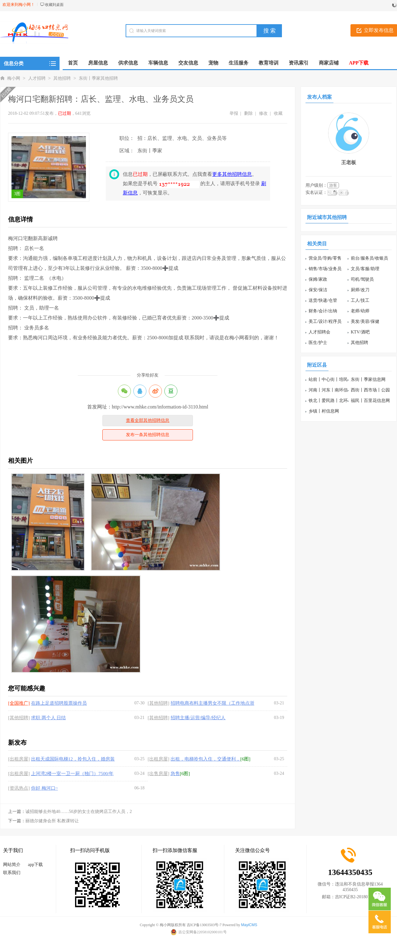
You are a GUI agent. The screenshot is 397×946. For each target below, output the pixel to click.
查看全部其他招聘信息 (147, 420)
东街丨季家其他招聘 (98, 78)
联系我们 (11, 872)
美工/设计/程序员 (325, 321)
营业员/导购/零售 (325, 258)
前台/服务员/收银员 (369, 258)
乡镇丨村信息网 (324, 411)
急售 (175, 773)
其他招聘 (62, 78)
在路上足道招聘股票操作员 (59, 703)
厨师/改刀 (360, 290)
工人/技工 (360, 300)
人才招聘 (37, 78)
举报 (234, 113)
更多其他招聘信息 (232, 174)
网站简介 (11, 864)
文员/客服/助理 (365, 268)
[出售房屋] (158, 773)
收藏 (278, 113)
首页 (73, 62)
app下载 (35, 864)
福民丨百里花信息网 (370, 400)
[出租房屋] (19, 758)
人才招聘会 (319, 332)
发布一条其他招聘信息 (147, 434)
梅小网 (13, 78)
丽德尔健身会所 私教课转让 (52, 821)
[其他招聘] (158, 703)
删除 (248, 113)
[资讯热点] (19, 788)
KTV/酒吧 (360, 332)
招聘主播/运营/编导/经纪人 (198, 717)
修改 (263, 113)
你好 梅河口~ (44, 788)
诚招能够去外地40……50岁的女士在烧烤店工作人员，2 (78, 811)
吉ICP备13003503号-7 (204, 925)
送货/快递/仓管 (323, 300)
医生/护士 (318, 342)
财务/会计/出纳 (323, 311)
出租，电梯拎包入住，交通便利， (205, 758)
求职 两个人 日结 (48, 717)
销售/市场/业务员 (325, 268)
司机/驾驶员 (362, 279)
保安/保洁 (318, 290)
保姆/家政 (318, 279)
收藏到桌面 (54, 4)
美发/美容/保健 (365, 321)
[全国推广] (19, 703)
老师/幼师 (360, 311)
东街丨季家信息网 (368, 379)
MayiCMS (249, 925)
